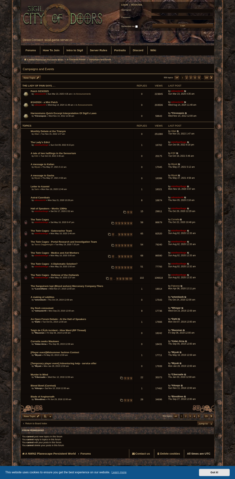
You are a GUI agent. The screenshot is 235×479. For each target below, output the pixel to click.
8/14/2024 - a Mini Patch (44, 102)
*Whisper (176, 308)
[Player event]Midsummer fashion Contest (55, 352)
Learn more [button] (118, 472)
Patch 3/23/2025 (40, 91)
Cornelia (175, 219)
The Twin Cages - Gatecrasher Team (51, 230)
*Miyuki (37, 355)
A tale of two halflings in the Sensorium (53, 153)
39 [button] (206, 77)
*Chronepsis (40, 116)
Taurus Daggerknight (43, 244)
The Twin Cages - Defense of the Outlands (55, 275)
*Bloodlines (40, 399)
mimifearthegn (41, 145)
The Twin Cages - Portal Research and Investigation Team (64, 241)
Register (136, 5)
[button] (176, 78)
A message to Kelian (42, 164)
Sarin (36, 189)
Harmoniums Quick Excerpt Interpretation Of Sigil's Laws (64, 113)
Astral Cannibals (40, 197)
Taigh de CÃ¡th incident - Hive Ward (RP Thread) (58, 330)
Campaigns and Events (38, 69)
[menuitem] (31, 50)
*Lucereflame (40, 289)
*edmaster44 (40, 311)
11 (131, 279)
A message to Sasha (42, 175)
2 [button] (186, 77)
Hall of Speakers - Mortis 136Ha (49, 208)
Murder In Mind (39, 374)
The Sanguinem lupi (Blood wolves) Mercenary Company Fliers (67, 286)
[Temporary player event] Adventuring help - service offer (63, 363)
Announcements (83, 94)
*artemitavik (40, 300)
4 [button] (195, 77)
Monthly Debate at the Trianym (48, 131)
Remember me (129, 26)
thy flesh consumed (42, 308)
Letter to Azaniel (40, 186)
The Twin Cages (40, 219)
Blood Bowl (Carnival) (43, 385)
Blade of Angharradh (43, 396)
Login (124, 5)
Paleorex (175, 286)
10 (127, 279)
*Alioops (38, 388)
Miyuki (37, 167)
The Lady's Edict (40, 142)
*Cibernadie (40, 377)
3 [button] (190, 77)
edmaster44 (40, 94)
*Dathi (37, 322)
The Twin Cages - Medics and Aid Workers (55, 252)
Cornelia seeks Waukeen (45, 341)
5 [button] (199, 77)
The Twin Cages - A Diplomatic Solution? (54, 263)
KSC (36, 156)
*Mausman (39, 333)
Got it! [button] (214, 472)
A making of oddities (42, 297)
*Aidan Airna (40, 344)
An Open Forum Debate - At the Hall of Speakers (58, 319)
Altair (36, 134)
